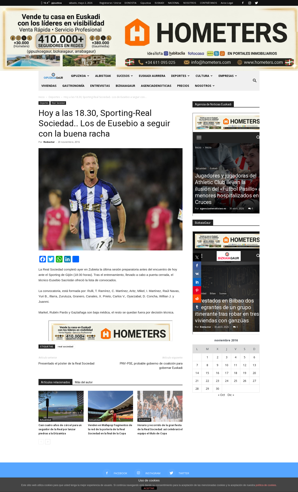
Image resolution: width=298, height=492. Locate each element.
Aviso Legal (227, 2)
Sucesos (125, 76)
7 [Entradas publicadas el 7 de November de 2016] (197, 365)
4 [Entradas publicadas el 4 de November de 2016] (235, 357)
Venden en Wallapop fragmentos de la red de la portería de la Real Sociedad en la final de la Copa (110, 429)
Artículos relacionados (55, 382)
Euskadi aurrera (152, 76)
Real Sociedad (58, 102)
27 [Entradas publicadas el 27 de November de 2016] (254, 381)
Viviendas (48, 86)
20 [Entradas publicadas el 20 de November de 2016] (254, 373)
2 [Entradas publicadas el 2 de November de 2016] (217, 357)
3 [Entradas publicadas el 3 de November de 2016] (226, 357)
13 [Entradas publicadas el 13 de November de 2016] (254, 365)
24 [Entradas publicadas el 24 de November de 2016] (226, 381)
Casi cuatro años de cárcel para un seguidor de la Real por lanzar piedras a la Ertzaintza (60, 429)
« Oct (221, 395)
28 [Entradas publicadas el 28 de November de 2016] (197, 389)
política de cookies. (266, 485)
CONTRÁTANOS (208, 2)
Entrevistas (100, 86)
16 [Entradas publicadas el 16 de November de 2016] (217, 373)
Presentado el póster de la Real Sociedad (66, 363)
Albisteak (103, 76)
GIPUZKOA (80, 76)
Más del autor (84, 382)
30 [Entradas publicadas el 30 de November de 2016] (217, 389)
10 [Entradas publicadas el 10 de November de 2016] (226, 365)
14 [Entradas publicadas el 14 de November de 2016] (197, 373)
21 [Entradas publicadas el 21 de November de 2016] (197, 381)
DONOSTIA (130, 2)
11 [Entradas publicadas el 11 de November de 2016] (235, 365)
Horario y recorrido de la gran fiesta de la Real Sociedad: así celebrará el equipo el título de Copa (160, 429)
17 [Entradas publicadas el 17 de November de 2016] (226, 373)
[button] (255, 81)
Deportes (180, 76)
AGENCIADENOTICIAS (156, 86)
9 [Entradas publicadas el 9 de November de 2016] (217, 365)
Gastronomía (73, 86)
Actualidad (45, 419)
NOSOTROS (189, 2)
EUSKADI (159, 2)
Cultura (204, 76)
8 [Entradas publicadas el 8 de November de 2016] (207, 365)
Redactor (49, 141)
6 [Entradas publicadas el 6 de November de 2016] (254, 357)
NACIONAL (173, 2)
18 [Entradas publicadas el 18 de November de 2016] (235, 373)
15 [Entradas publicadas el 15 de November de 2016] (207, 373)
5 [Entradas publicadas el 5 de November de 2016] (244, 357)
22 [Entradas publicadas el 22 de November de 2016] (207, 381)
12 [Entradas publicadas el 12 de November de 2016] (244, 365)
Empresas (228, 76)
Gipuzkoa (145, 2)
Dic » (230, 395)
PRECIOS (183, 86)
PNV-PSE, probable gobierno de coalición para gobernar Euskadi (151, 366)
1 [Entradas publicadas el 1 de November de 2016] (207, 357)
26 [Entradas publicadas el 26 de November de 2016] (244, 381)
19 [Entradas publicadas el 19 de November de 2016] (244, 373)
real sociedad (65, 346)
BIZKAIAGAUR (125, 86)
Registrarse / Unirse (110, 2)
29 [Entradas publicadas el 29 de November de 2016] (207, 389)
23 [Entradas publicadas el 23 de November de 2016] (217, 381)
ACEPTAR (149, 488)
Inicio (41, 97)
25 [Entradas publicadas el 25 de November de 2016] (235, 381)
